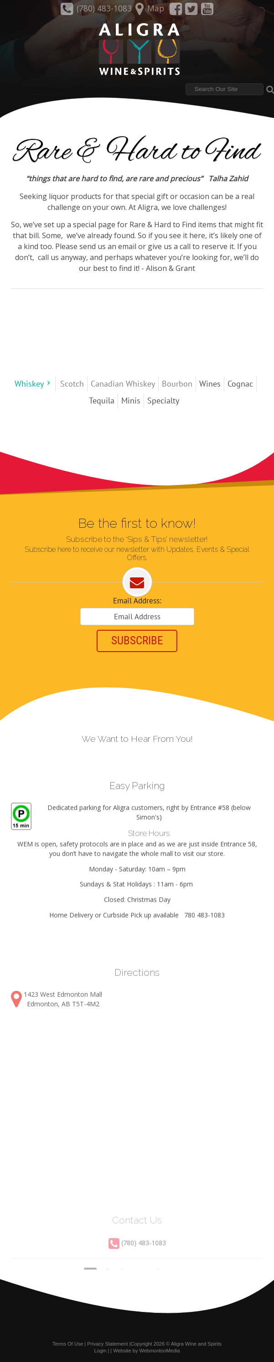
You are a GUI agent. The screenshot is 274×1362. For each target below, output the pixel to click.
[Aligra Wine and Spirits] (137, 50)
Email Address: (137, 601)
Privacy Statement (107, 1343)
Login (100, 1349)
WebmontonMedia (160, 1349)
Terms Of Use (67, 1343)
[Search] (225, 90)
